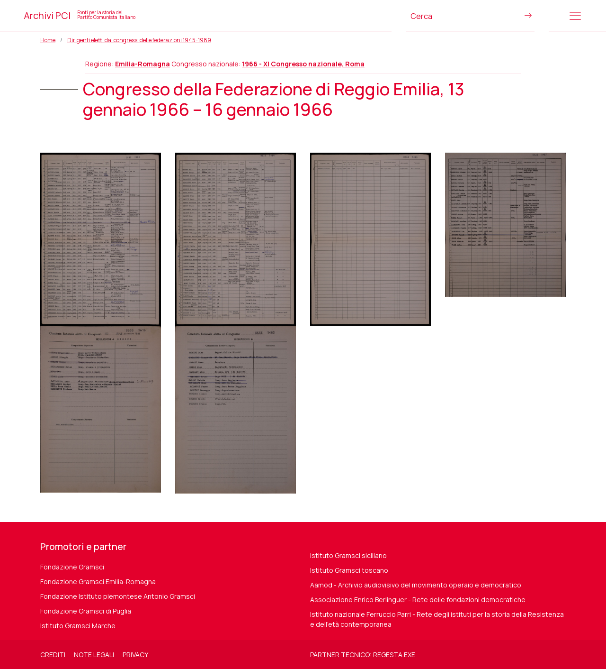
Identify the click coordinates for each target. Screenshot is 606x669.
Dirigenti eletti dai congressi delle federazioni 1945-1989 (139, 40)
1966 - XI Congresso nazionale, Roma (303, 63)
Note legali (94, 654)
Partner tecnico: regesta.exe (362, 654)
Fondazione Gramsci (72, 566)
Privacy (135, 654)
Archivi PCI (79, 15)
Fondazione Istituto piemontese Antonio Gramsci (117, 596)
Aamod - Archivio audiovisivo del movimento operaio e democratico (415, 584)
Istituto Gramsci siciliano (348, 555)
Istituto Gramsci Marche (78, 625)
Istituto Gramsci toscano (349, 570)
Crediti (52, 654)
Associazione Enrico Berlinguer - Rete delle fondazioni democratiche (418, 599)
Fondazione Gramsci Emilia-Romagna (98, 581)
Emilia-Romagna (142, 63)
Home (47, 40)
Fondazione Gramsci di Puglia (85, 610)
